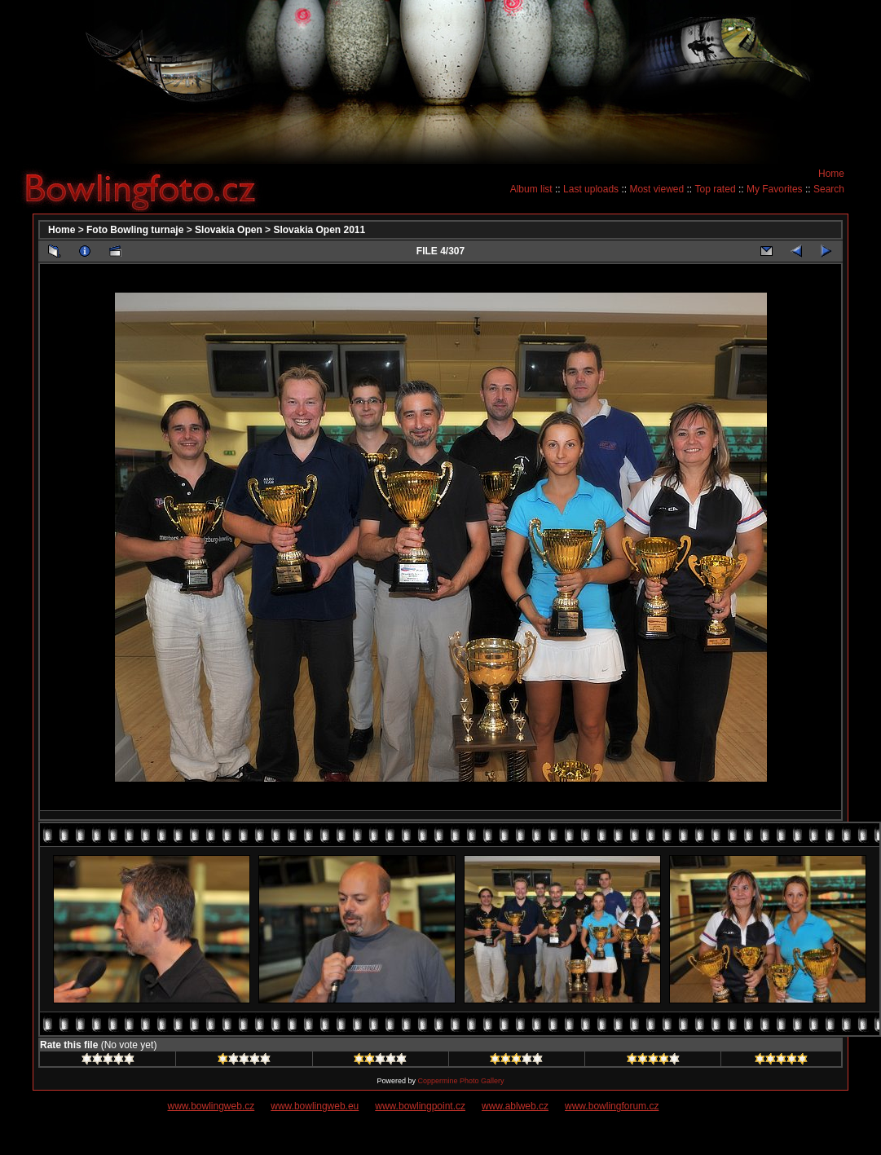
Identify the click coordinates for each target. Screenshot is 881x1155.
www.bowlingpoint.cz (420, 1106)
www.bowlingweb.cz (211, 1106)
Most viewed (656, 189)
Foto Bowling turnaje (134, 230)
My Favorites (775, 189)
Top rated (715, 189)
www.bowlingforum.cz (612, 1106)
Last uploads (591, 189)
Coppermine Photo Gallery (460, 1081)
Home (831, 173)
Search (828, 189)
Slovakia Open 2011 (319, 230)
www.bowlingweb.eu (315, 1106)
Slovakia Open (228, 230)
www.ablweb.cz (515, 1106)
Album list (531, 189)
